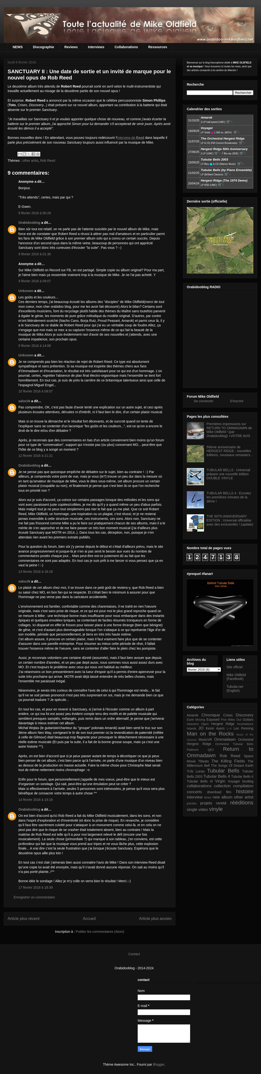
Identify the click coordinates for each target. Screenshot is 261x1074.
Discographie (43, 47)
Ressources (157, 47)
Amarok (192, 715)
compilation (243, 786)
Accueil (89, 918)
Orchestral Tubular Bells (234, 744)
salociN (24, 401)
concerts (194, 792)
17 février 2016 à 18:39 (35, 887)
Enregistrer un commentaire (34, 897)
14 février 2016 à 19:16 (35, 800)
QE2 (211, 749)
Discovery (244, 715)
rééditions (241, 803)
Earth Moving (196, 719)
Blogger (158, 1064)
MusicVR (205, 739)
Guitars (248, 719)
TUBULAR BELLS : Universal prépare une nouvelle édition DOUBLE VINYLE (228, 474)
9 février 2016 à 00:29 (34, 213)
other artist (30, 160)
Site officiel (235, 667)
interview (195, 797)
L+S (229, 728)
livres (207, 797)
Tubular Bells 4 (217, 776)
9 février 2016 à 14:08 (34, 346)
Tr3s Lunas (196, 771)
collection (222, 786)
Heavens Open (198, 724)
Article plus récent (23, 918)
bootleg (247, 781)
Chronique (210, 715)
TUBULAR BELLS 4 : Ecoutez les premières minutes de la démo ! (229, 497)
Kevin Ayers (215, 728)
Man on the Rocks (210, 734)
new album (222, 797)
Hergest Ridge (223, 724)
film (228, 792)
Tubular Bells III (200, 781)
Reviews (71, 47)
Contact (134, 954)
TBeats (203, 761)
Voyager (234, 781)
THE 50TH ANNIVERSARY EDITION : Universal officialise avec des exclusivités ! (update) (230, 520)
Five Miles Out (231, 719)
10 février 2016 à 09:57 (35, 391)
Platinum (192, 749)
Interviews (96, 47)
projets (206, 803)
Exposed (212, 719)
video (203, 809)
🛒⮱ (229, 122)
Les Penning (243, 728)
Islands (191, 728)
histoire (244, 791)
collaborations (199, 786)
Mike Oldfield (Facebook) (236, 677)
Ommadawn (224, 739)
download (214, 792)
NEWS (18, 47)
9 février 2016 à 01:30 (34, 254)
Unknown (25, 291)
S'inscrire (236, 401)
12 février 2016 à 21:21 (35, 456)
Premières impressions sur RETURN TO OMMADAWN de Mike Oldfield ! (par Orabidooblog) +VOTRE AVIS (229, 430)
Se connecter (204, 401)
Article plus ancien (155, 918)
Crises (228, 715)
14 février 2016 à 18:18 (35, 571)
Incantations (245, 724)
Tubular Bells (223, 771)
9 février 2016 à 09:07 (34, 281)
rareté (221, 803)
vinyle (216, 809)
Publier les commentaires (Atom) (100, 931)
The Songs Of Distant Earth (232, 765)
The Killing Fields (228, 761)
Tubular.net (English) (235, 689)
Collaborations (126, 47)
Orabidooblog (29, 222)
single (192, 809)
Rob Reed (47, 160)
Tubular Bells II (242, 776)
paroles (192, 803)
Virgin (220, 781)
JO (201, 728)
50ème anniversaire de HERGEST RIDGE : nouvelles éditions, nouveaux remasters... (230, 451)
